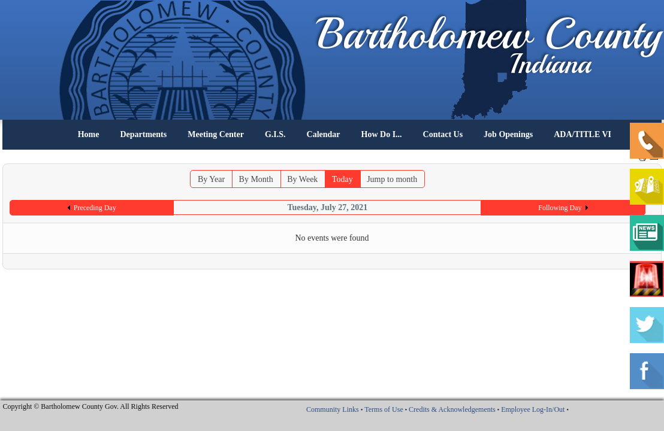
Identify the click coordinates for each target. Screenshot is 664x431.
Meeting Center (216, 134)
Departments (143, 134)
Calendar (323, 134)
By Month (256, 179)
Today (342, 179)
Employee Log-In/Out (533, 409)
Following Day (559, 208)
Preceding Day (95, 208)
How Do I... (381, 134)
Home (88, 134)
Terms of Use (383, 409)
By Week (302, 179)
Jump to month (392, 179)
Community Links (332, 409)
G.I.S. (275, 134)
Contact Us (443, 134)
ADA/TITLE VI (582, 134)
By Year (211, 179)
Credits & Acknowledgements (452, 409)
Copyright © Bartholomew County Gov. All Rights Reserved (91, 406)
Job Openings (508, 134)
